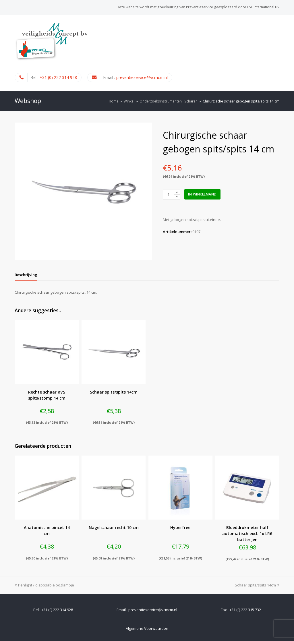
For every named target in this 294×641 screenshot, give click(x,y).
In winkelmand (202, 194)
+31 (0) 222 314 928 (58, 77)
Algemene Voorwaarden (147, 628)
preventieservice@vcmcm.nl (142, 77)
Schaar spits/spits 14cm (257, 585)
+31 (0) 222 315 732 (245, 609)
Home (114, 101)
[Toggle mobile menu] (276, 52)
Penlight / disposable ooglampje (44, 585)
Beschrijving (26, 274)
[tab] (26, 274)
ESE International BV (263, 7)
